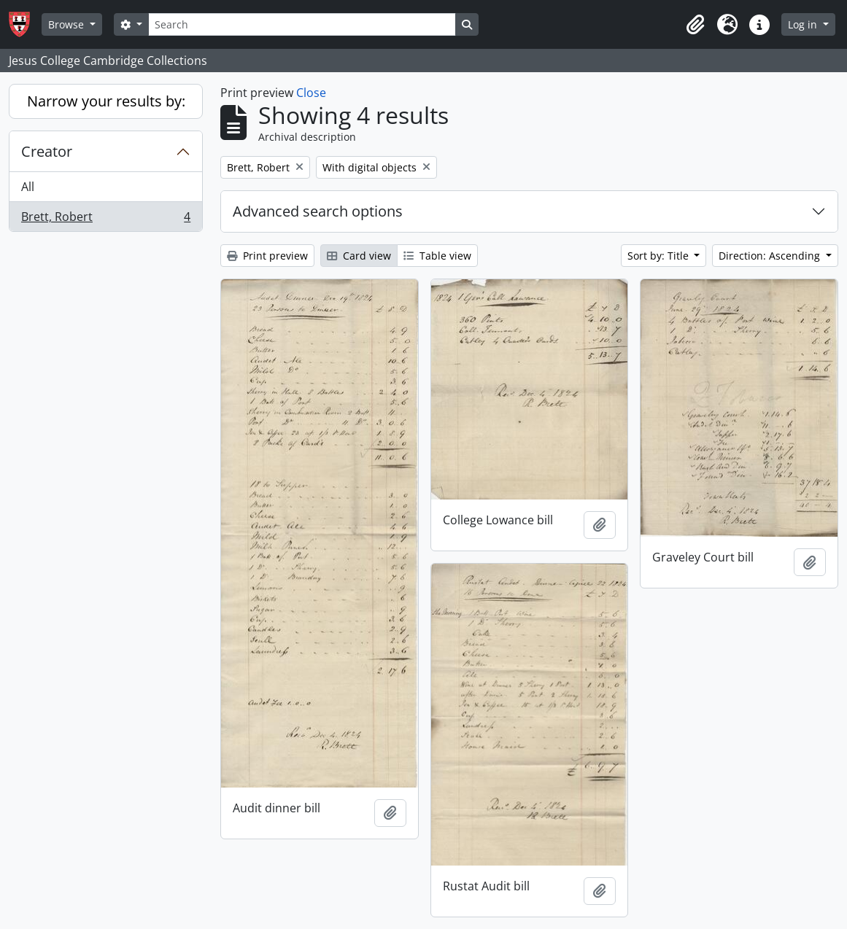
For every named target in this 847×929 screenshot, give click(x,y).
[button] (695, 25)
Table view (437, 256)
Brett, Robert (105, 219)
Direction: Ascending (771, 256)
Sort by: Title (659, 256)
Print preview (267, 256)
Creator (46, 151)
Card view (359, 256)
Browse (67, 24)
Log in (804, 24)
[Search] (302, 24)
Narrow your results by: (106, 101)
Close (311, 93)
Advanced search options (318, 211)
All (27, 187)
